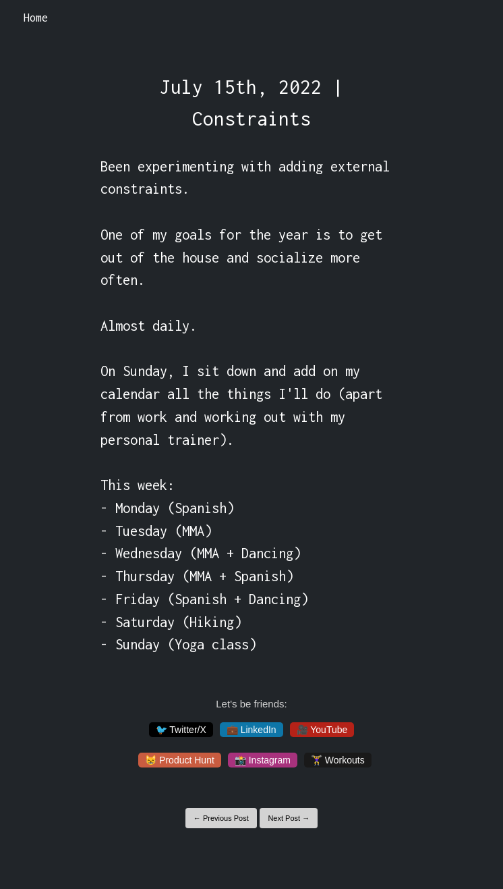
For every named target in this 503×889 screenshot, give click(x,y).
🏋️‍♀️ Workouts (338, 760)
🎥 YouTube (322, 729)
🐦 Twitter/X (181, 729)
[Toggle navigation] (475, 18)
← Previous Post (221, 818)
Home (36, 17)
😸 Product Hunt (179, 760)
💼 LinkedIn (251, 729)
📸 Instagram (263, 760)
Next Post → (288, 818)
